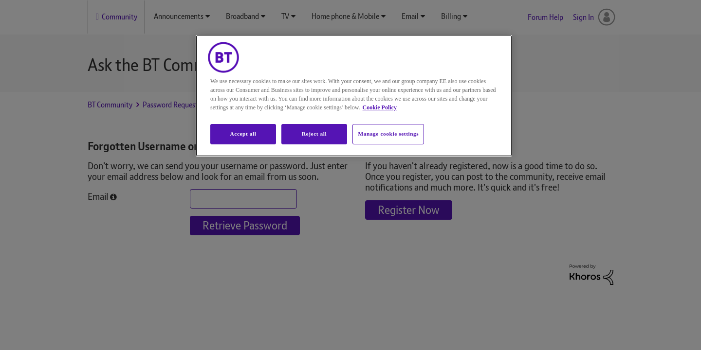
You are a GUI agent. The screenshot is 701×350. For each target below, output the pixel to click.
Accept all (243, 134)
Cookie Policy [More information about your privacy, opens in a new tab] (380, 107)
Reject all (314, 134)
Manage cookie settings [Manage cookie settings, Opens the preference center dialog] (388, 134)
